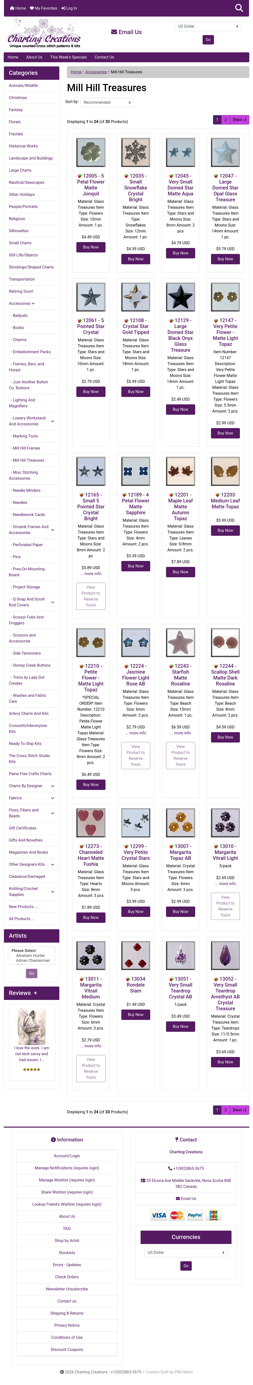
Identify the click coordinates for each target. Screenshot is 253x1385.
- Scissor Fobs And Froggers (26, 620)
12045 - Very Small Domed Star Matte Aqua (180, 185)
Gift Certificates (22, 828)
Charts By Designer (31, 786)
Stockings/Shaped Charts (31, 267)
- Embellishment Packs (30, 352)
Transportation (22, 279)
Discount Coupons (67, 1349)
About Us (34, 57)
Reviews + (23, 993)
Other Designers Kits (31, 864)
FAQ (67, 1228)
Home (18, 8)
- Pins (15, 557)
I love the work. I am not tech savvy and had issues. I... (31, 1035)
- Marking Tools (23, 436)
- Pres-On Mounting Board (26, 572)
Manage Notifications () (67, 1168)
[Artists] (31, 956)
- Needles (18, 502)
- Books (16, 327)
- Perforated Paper (26, 544)
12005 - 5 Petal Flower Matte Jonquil (91, 185)
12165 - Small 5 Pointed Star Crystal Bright (91, 506)
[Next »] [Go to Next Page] (239, 119)
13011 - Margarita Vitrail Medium (91, 988)
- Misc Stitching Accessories (23, 475)
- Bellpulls (18, 315)
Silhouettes (19, 230)
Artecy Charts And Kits (29, 713)
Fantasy (16, 109)
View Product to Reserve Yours (91, 596)
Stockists (67, 1252)
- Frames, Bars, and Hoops (26, 367)
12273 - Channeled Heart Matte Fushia (91, 855)
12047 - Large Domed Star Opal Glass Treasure (225, 188)
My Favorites (43, 8)
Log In (69, 8)
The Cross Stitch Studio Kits (29, 758)
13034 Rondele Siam (136, 985)
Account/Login (67, 1156)
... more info (90, 573)
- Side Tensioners (25, 653)
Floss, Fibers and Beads (31, 813)
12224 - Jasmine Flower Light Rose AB (135, 675)
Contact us (67, 1301)
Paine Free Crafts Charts (30, 773)
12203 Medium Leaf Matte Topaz (225, 501)
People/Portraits (23, 206)
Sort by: (72, 101)
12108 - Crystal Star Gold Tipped (135, 326)
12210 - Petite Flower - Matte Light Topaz (91, 678)
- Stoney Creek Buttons (30, 665)
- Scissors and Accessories (22, 638)
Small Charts (20, 243)
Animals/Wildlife (23, 85)
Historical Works (23, 146)
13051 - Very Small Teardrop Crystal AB (180, 988)
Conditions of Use (67, 1337)
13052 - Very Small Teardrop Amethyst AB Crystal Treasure (225, 994)
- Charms (18, 339)
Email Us (126, 32)
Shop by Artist (67, 1240)
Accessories (96, 72)
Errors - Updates (67, 1264)
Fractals (16, 134)
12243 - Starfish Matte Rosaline (181, 675)
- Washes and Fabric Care (27, 698)
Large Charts (20, 170)
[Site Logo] (45, 33)
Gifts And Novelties (25, 840)
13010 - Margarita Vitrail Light (225, 852)
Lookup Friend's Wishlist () (67, 1204)
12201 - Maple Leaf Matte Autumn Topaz (180, 506)
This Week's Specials (68, 57)
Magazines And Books (28, 852)
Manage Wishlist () (67, 1180)
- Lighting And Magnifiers (22, 403)
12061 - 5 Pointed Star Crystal (91, 326)
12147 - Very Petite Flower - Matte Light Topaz (225, 332)
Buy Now (91, 247)
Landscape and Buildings (31, 158)
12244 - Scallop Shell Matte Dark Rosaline (225, 675)
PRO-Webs (183, 1372)
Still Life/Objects (23, 255)
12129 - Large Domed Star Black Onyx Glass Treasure (180, 335)
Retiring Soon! (21, 291)
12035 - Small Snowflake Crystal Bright (135, 188)
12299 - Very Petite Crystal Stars (136, 852)
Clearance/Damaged (27, 876)
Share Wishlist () (67, 1192)
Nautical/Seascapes (26, 182)
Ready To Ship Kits (25, 743)
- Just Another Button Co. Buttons (28, 385)
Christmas (18, 97)
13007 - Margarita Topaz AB (180, 852)
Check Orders (67, 1277)
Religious (17, 218)
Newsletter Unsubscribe (67, 1289)
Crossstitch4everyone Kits (28, 728)
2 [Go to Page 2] (226, 119)
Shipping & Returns (67, 1313)
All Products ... (21, 918)
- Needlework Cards (27, 514)
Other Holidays (22, 194)
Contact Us (104, 57)
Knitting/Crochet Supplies (31, 891)
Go (208, 39)
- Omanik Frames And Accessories (31, 529)
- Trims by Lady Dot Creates (26, 680)
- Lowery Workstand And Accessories (31, 421)
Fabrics (31, 798)
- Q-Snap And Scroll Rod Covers (31, 602)
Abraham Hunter (31, 955)
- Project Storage (24, 587)
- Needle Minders (25, 490)
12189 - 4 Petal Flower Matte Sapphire (135, 504)
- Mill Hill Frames (24, 448)
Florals (15, 122)
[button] (239, 8)
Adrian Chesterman (31, 960)
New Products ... (23, 906)
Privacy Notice (67, 1325)
